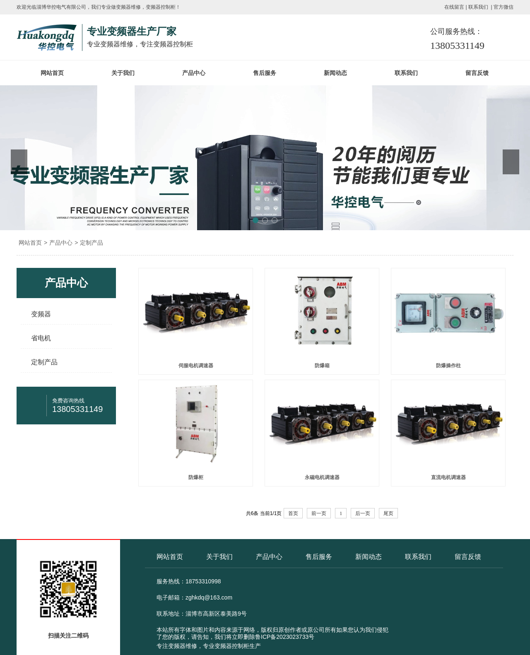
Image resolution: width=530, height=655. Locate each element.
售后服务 (264, 73)
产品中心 (193, 73)
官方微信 (503, 7)
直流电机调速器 (448, 477)
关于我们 (123, 73)
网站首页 (52, 73)
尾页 (388, 513)
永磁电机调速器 (322, 477)
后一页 (362, 513)
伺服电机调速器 (195, 365)
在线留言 (454, 7)
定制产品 (91, 242)
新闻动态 (335, 73)
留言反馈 (477, 73)
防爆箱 (322, 365)
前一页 (318, 513)
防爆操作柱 (448, 365)
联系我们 (478, 7)
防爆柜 (195, 477)
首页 (293, 513)
